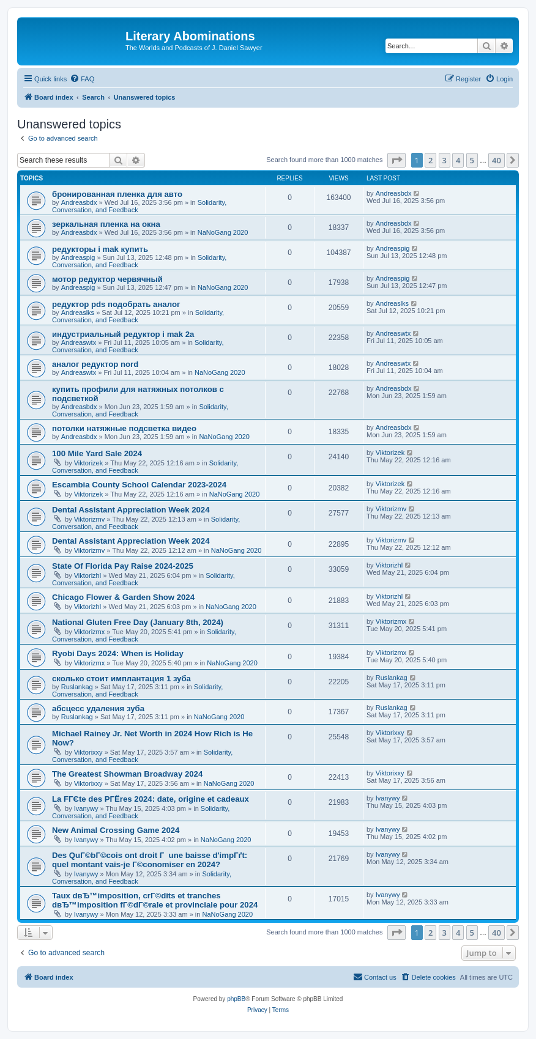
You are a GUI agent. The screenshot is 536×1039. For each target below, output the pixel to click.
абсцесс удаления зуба (98, 708)
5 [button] (472, 160)
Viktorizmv (89, 519)
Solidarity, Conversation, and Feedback (138, 316)
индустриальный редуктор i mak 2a (123, 334)
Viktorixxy (88, 752)
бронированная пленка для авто (117, 194)
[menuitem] (82, 79)
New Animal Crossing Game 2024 (115, 830)
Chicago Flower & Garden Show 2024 (123, 597)
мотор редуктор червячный (107, 279)
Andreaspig (78, 257)
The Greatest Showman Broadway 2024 (127, 773)
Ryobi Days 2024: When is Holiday (118, 653)
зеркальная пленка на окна (106, 224)
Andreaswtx (78, 342)
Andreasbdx (79, 202)
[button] (396, 160)
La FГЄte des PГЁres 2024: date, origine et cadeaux (150, 799)
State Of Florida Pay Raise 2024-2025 (122, 566)
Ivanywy (86, 808)
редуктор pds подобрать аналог (116, 304)
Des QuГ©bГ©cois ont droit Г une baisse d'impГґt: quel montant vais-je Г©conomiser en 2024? (149, 860)
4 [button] (458, 160)
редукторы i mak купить (100, 249)
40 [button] (496, 160)
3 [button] (444, 160)
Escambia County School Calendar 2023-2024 (139, 484)
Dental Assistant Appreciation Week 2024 (131, 509)
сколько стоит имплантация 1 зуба (121, 678)
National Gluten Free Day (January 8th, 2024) (137, 622)
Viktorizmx (89, 631)
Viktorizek (88, 463)
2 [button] (430, 160)
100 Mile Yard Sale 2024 (97, 453)
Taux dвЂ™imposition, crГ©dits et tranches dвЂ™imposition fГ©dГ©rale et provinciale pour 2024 (155, 900)
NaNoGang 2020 (223, 232)
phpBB (236, 999)
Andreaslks (77, 312)
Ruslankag (77, 686)
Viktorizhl (87, 575)
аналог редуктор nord (95, 364)
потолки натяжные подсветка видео (124, 428)
